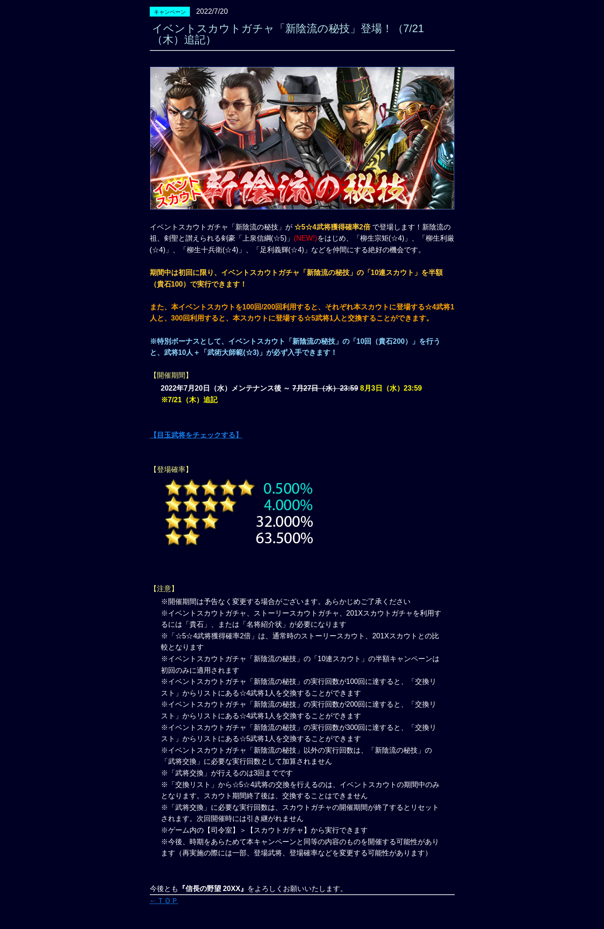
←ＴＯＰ (164, 900)
